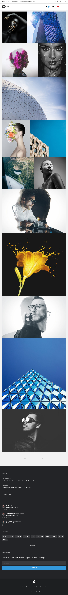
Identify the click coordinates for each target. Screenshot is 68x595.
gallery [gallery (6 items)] (26, 536)
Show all (34, 545)
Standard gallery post (12, 507)
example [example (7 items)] (18, 536)
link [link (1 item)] (33, 536)
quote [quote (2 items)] (61, 536)
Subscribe (34, 567)
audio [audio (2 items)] (4, 536)
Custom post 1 (10, 523)
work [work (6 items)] (4, 539)
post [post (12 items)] (54, 536)
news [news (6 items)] (47, 536)
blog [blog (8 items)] (11, 536)
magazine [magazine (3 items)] (40, 536)
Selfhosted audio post (12, 515)
